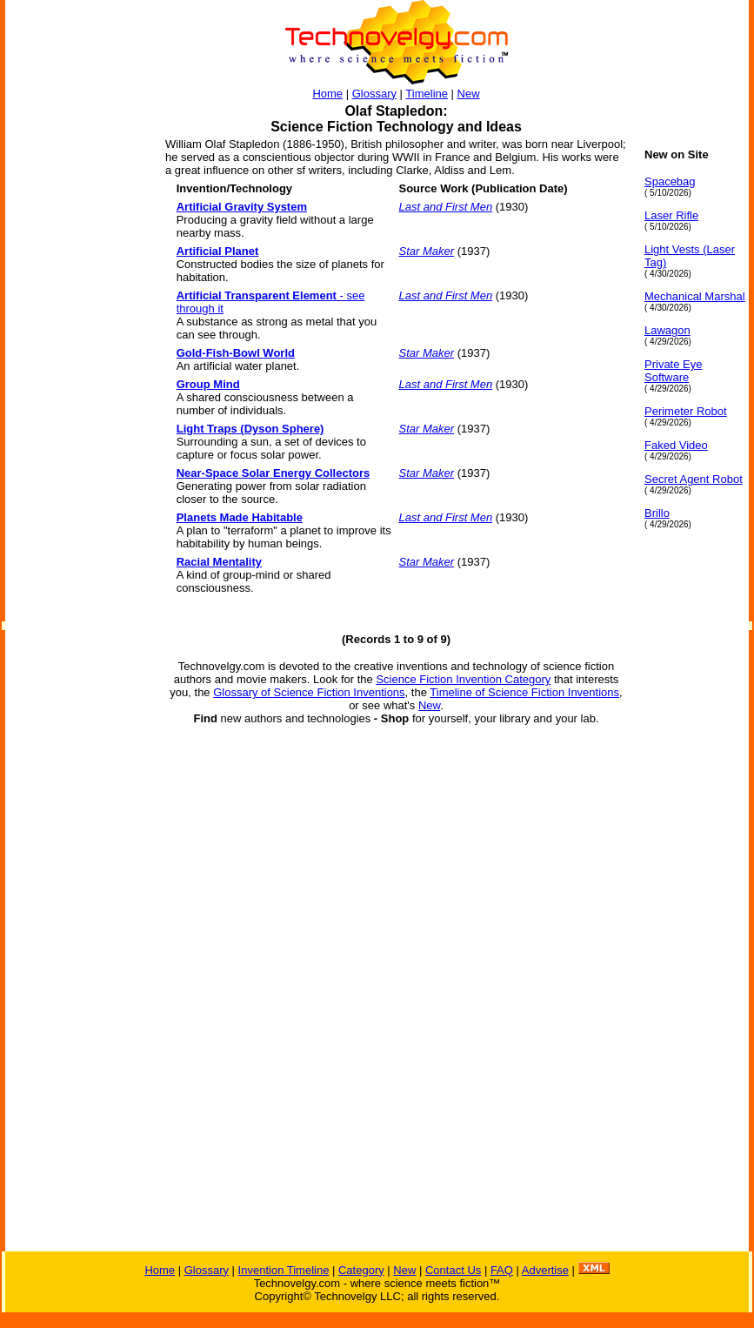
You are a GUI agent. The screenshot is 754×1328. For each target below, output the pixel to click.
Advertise (545, 1270)
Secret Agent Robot (693, 479)
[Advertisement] (74, 409)
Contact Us (453, 1270)
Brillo (657, 513)
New (468, 93)
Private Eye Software (673, 371)
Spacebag (670, 181)
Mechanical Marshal (694, 296)
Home (327, 93)
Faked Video (676, 445)
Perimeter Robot (685, 411)
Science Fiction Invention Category (463, 679)
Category (361, 1270)
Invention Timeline (284, 1270)
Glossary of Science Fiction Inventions (308, 692)
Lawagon (667, 330)
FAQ (501, 1270)
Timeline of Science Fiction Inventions (524, 692)
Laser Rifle (671, 215)
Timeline (426, 93)
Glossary (374, 93)
